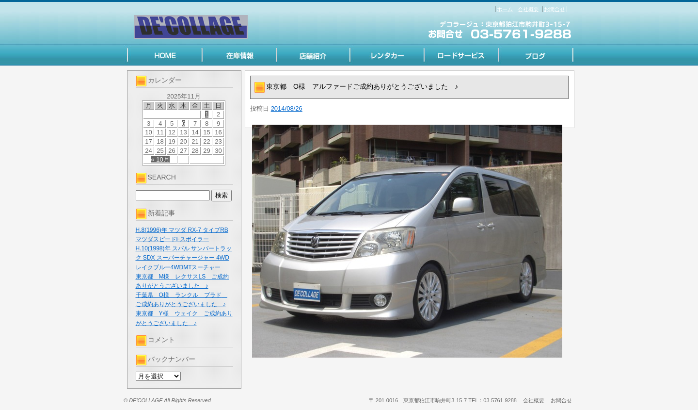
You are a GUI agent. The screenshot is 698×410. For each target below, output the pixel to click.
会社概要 (528, 9)
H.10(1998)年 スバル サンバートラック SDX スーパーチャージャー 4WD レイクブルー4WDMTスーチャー (184, 257)
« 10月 (160, 159)
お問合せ (554, 9)
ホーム (505, 9)
